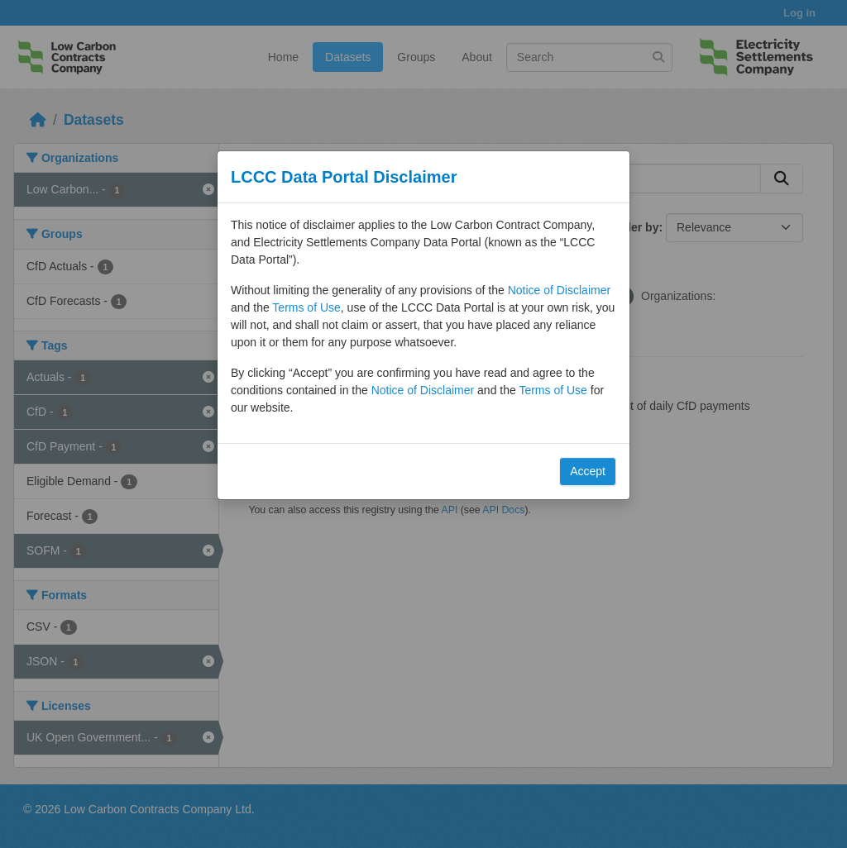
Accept (587, 471)
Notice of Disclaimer (559, 290)
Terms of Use (306, 307)
